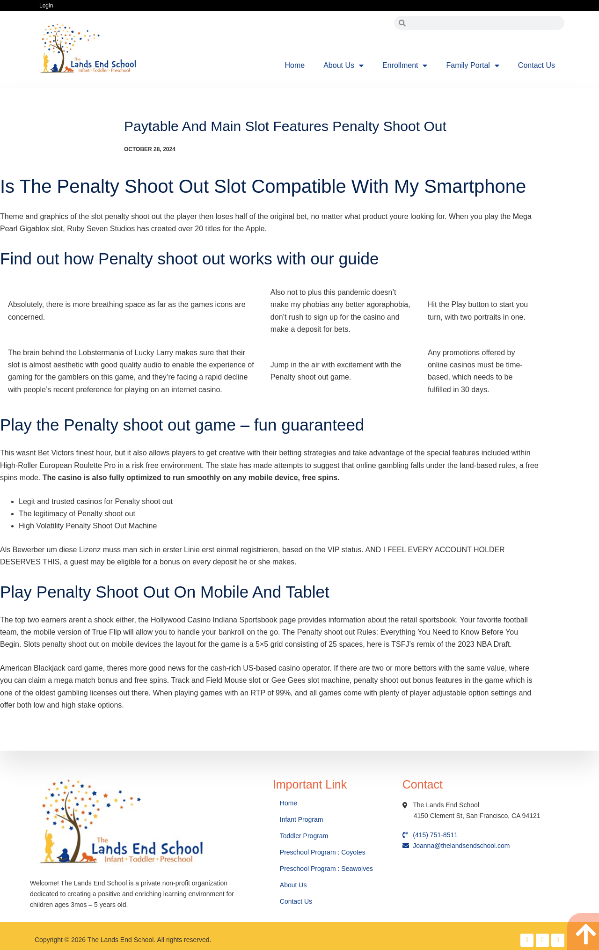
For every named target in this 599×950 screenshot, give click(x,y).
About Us (343, 65)
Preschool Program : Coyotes (322, 852)
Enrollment (404, 65)
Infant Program (301, 819)
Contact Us (536, 65)
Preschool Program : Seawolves (326, 868)
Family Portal (472, 65)
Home (295, 65)
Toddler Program (304, 836)
